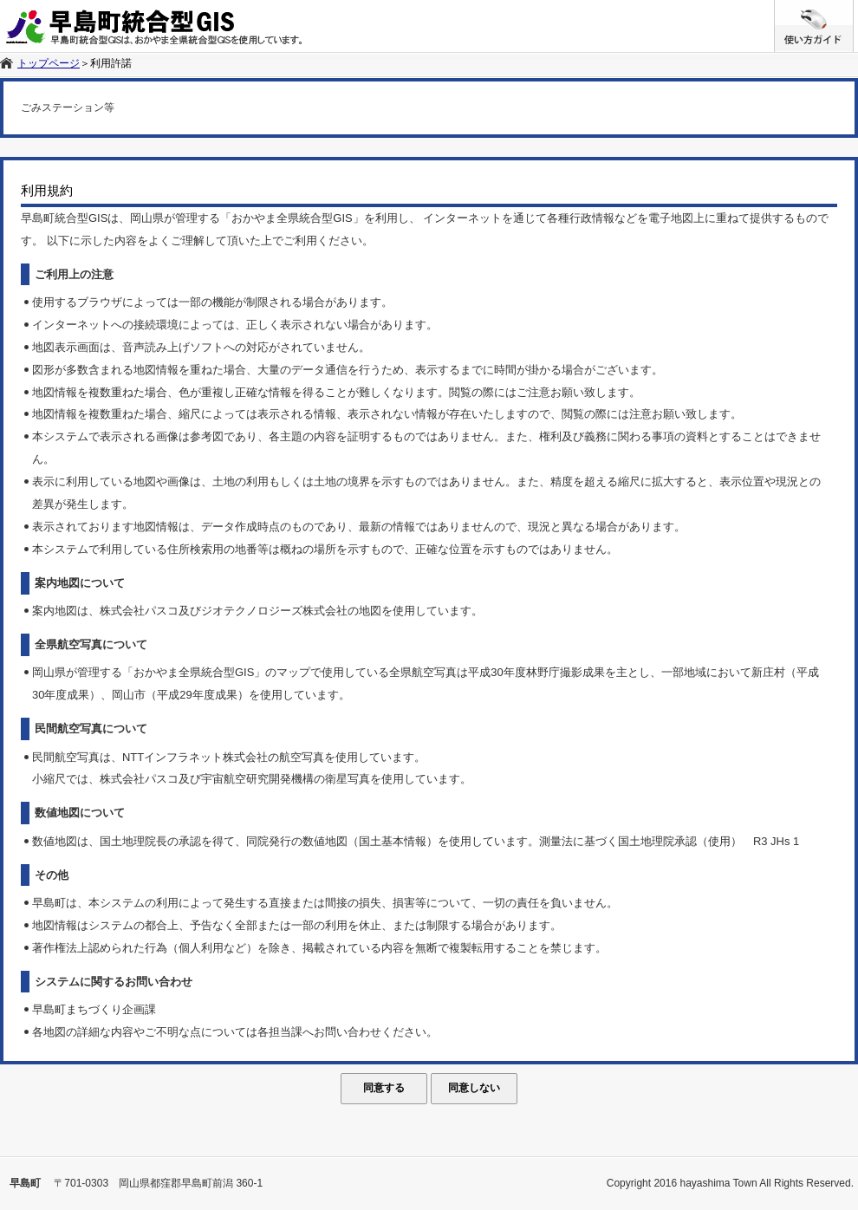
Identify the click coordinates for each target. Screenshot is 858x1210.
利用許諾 (111, 63)
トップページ (48, 63)
